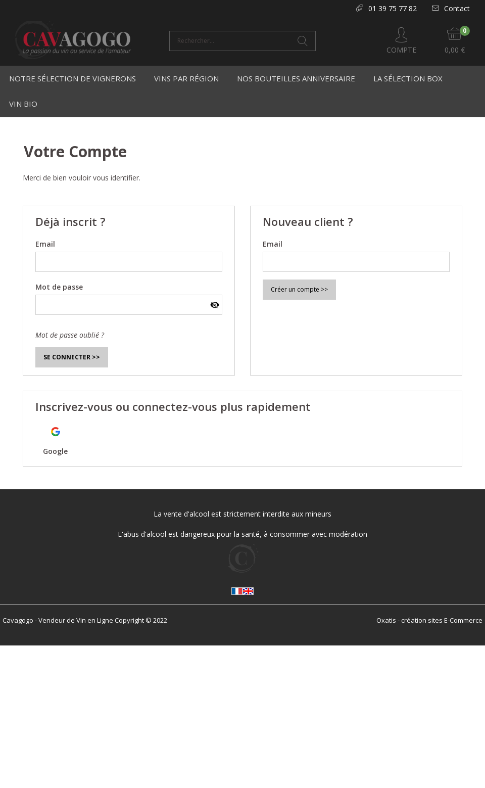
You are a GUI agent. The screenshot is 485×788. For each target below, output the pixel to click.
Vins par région (186, 78)
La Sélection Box (408, 78)
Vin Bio (23, 104)
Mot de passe (59, 287)
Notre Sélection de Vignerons (72, 78)
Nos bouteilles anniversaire (296, 78)
